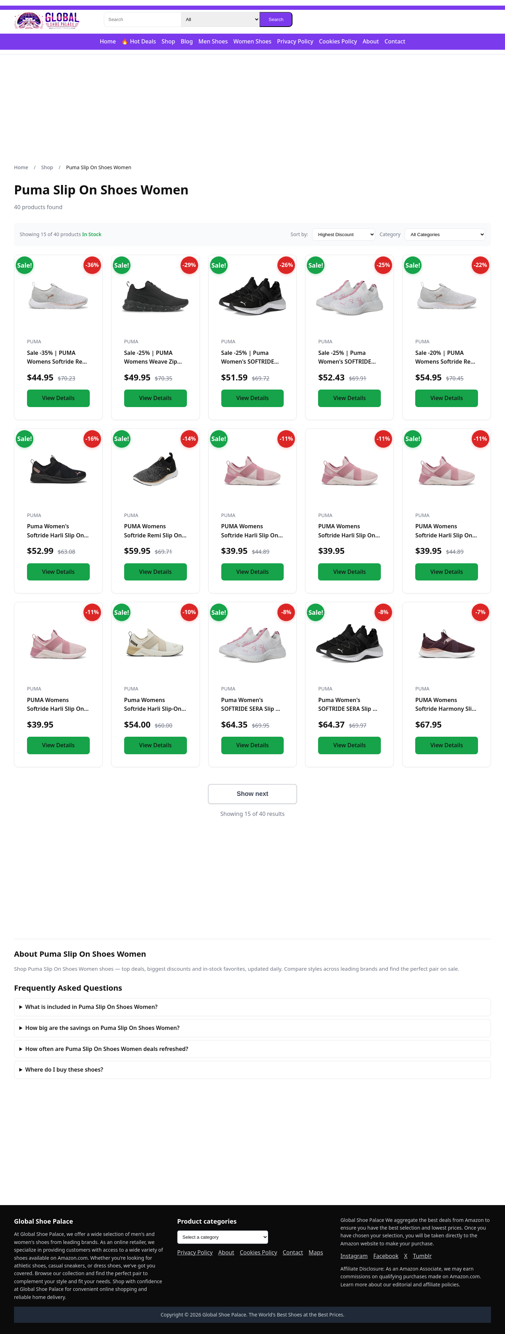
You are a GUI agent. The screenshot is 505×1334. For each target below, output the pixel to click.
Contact (394, 41)
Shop (168, 41)
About (371, 41)
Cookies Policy (338, 41)
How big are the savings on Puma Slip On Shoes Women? (102, 1028)
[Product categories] (222, 1237)
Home (108, 41)
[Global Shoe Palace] (47, 19)
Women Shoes (252, 41)
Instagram (354, 1256)
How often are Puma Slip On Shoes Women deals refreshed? (106, 1049)
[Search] (142, 19)
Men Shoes (213, 41)
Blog (187, 41)
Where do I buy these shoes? (64, 1069)
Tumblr (422, 1256)
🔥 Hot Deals (138, 41)
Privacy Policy (295, 41)
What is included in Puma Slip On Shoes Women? (91, 1007)
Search (276, 19)
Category (389, 234)
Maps (316, 1252)
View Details (58, 398)
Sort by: (299, 234)
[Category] (220, 19)
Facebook (385, 1256)
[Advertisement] (252, 109)
